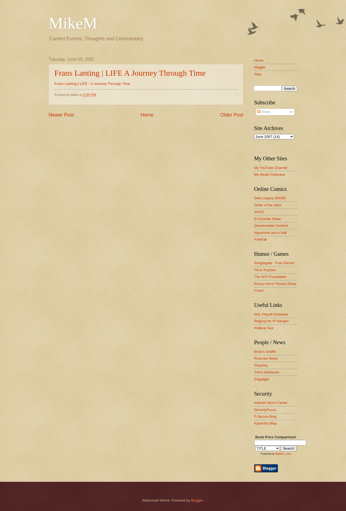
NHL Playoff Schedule (271, 314)
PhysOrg (261, 365)
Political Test (263, 328)
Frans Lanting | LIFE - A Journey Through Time (92, 84)
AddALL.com (283, 453)
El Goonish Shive (267, 219)
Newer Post (61, 115)
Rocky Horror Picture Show (275, 284)
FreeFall (260, 239)
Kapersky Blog (265, 423)
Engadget (261, 379)
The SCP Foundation (270, 277)
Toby (257, 74)
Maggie (259, 67)
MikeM (73, 23)
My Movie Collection (269, 174)
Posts (263, 112)
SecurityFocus (265, 410)
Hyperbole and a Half (270, 233)
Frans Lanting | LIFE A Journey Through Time (130, 72)
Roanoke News (266, 358)
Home (147, 115)
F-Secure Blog (265, 416)
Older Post (231, 115)
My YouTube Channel (270, 168)
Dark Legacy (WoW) (269, 198)
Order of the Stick (267, 205)
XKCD (259, 212)
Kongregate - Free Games (274, 263)
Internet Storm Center (271, 403)
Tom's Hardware (266, 372)
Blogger (197, 500)
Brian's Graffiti (265, 352)
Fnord (258, 290)
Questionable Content (271, 226)
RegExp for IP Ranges (271, 321)
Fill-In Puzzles (265, 270)
